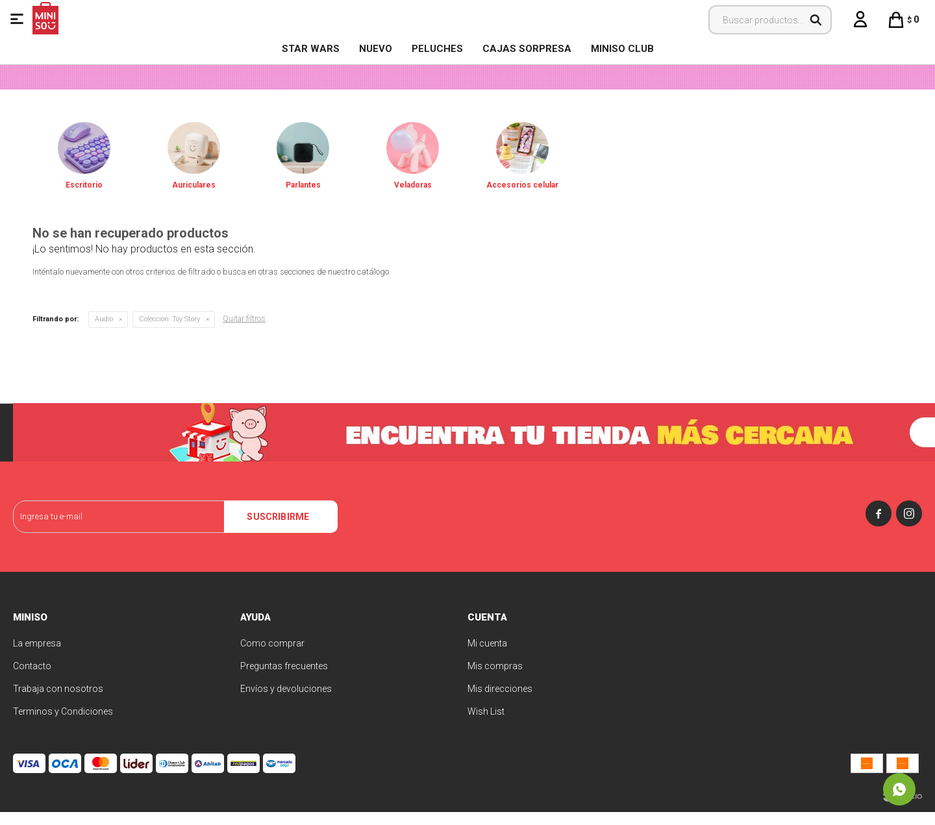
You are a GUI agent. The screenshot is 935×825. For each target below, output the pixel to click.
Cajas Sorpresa (526, 49)
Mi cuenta (487, 656)
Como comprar (272, 656)
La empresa (37, 656)
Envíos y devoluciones (286, 701)
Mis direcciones (500, 701)
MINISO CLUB (622, 49)
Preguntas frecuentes (284, 679)
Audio (104, 332)
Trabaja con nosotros (58, 701)
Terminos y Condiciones (63, 724)
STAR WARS (311, 49)
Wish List (486, 724)
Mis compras (495, 679)
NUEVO (375, 49)
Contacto (32, 679)
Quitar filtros (244, 331)
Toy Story (169, 332)
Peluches (437, 49)
